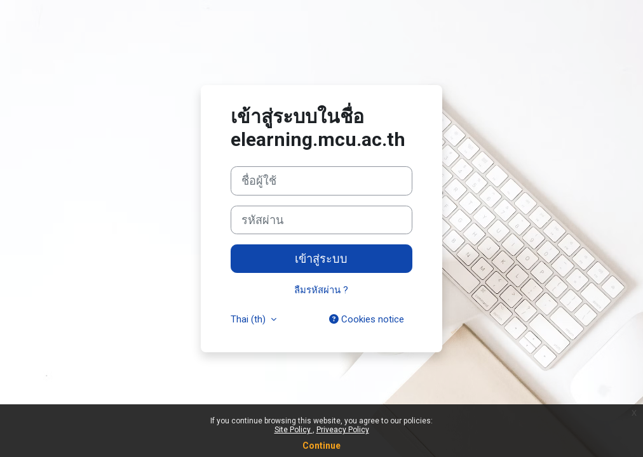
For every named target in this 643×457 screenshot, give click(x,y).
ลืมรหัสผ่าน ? (321, 290)
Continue (321, 445)
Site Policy (293, 429)
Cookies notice (366, 319)
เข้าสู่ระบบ (321, 258)
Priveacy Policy (342, 429)
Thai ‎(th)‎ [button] (249, 319)
